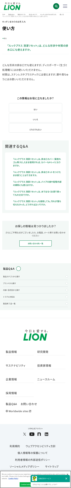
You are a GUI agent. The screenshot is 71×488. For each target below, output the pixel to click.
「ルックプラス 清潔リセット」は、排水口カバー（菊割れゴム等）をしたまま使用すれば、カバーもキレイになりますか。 (37, 162)
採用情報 (11, 393)
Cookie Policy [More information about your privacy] (13, 478)
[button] (56, 6)
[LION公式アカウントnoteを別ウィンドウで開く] (39, 434)
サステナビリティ (16, 365)
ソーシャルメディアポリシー (24, 466)
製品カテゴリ (22, 14)
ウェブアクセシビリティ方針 (41, 446)
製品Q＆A (11, 14)
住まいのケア (33, 14)
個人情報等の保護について (33, 453)
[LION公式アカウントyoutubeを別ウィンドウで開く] (31, 434)
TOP (3, 14)
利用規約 (15, 446)
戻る (5, 38)
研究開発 (42, 352)
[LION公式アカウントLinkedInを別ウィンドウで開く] (46, 434)
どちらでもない (35, 129)
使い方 (62, 14)
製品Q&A (11, 404)
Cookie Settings (27, 484)
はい (35, 109)
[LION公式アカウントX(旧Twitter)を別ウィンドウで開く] (24, 434)
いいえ (35, 119)
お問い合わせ (29, 404)
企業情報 (11, 379)
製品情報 (11, 352)
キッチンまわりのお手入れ (48, 14)
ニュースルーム (46, 379)
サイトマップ (52, 466)
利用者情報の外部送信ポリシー (32, 459)
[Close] (67, 474)
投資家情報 (44, 365)
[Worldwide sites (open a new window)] (35, 411)
